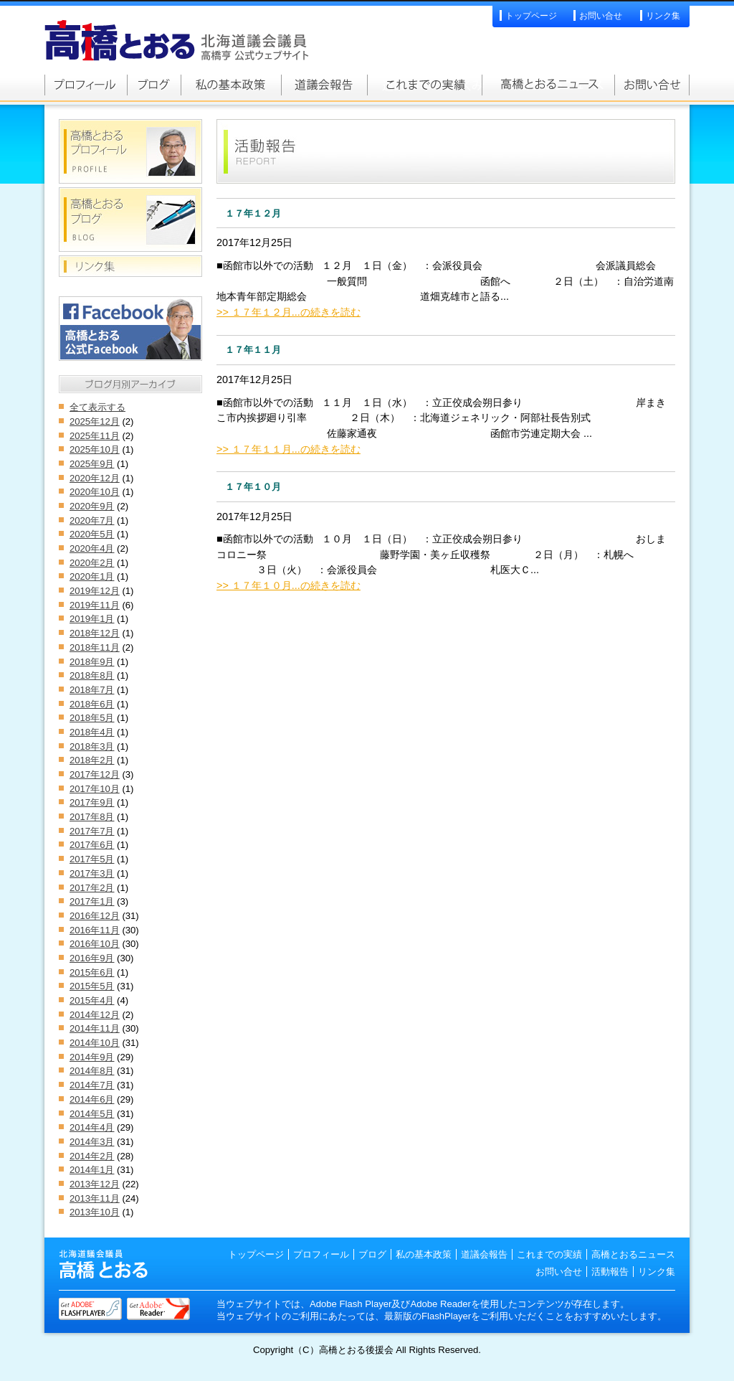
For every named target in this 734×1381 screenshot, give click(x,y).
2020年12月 (95, 478)
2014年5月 (92, 1113)
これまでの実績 (424, 84)
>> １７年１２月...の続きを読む (288, 312)
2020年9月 (92, 506)
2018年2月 (92, 760)
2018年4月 (92, 732)
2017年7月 (92, 831)
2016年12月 (95, 915)
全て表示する (97, 407)
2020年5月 (92, 534)
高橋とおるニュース (548, 84)
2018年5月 (92, 717)
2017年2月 (92, 887)
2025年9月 (92, 463)
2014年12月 (95, 1014)
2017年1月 (92, 901)
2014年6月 (92, 1099)
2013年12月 (95, 1184)
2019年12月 (95, 590)
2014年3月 (92, 1141)
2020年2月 (92, 562)
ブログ (372, 1254)
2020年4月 (92, 548)
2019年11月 (95, 605)
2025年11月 (95, 435)
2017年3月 (92, 873)
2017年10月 (95, 788)
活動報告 (610, 1271)
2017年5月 (92, 859)
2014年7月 (92, 1085)
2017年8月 (92, 816)
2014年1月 (92, 1169)
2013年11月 (95, 1198)
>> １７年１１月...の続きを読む (288, 449)
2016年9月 (92, 958)
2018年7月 (92, 689)
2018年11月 (95, 647)
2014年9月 (92, 1057)
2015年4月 (92, 1000)
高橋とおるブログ (154, 84)
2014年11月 (95, 1028)
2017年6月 (92, 844)
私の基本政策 (231, 84)
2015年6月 (92, 972)
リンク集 (663, 16)
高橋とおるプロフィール (85, 84)
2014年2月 (92, 1156)
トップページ (531, 16)
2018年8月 (92, 675)
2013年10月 (95, 1212)
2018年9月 (92, 661)
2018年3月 (92, 746)
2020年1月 (92, 576)
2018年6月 (92, 704)
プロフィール (321, 1254)
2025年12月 (95, 421)
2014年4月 (92, 1127)
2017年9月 (92, 802)
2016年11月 (95, 930)
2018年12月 (95, 633)
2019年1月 (92, 618)
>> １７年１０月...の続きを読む (288, 585)
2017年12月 (95, 774)
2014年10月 (95, 1042)
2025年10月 (95, 449)
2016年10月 (95, 943)
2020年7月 (92, 520)
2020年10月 (95, 491)
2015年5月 (92, 986)
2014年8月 (92, 1070)
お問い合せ (600, 16)
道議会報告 (324, 84)
